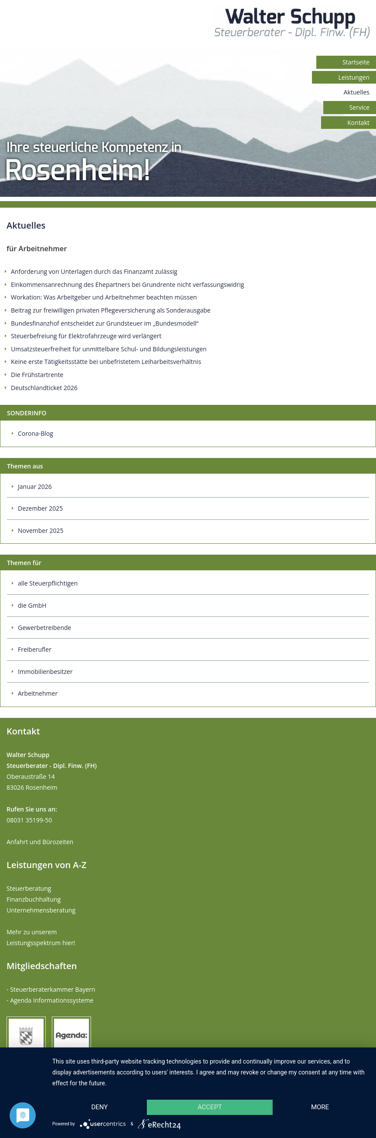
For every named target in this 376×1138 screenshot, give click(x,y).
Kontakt (358, 122)
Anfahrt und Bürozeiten (40, 842)
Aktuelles (356, 92)
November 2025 (41, 530)
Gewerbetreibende (44, 627)
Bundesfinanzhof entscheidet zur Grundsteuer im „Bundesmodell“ (105, 323)
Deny (99, 1107)
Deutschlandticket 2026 (44, 388)
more (320, 1107)
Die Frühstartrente (37, 374)
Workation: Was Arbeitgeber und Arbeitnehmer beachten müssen (104, 297)
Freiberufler (34, 649)
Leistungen (353, 77)
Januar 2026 (35, 486)
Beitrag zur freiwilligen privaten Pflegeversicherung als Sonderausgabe (110, 310)
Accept (209, 1107)
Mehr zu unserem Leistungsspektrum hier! (41, 937)
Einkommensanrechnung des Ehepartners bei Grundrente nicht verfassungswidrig (127, 284)
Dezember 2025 (40, 508)
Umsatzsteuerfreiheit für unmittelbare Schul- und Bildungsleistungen (109, 349)
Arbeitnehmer (38, 693)
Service (359, 107)
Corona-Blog (35, 433)
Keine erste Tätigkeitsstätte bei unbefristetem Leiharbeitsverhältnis (106, 361)
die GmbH (32, 605)
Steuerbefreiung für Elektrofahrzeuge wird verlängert (86, 336)
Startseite (355, 62)
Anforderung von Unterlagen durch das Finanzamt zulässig (94, 271)
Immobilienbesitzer (45, 671)
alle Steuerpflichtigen (48, 583)
